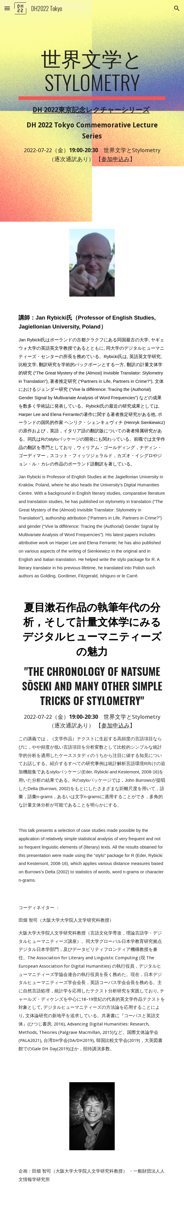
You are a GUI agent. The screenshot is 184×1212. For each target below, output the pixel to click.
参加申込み (115, 159)
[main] (92, 111)
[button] (7, 8)
